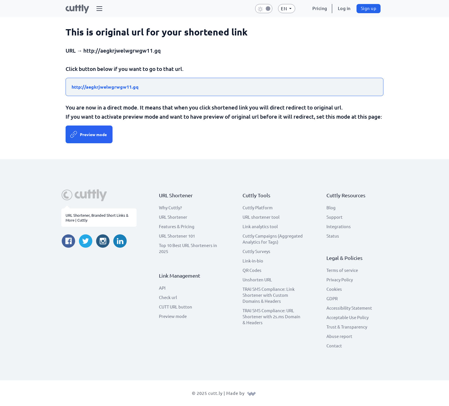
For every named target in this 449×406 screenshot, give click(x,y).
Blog (331, 207)
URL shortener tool (261, 217)
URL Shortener (173, 217)
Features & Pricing (176, 226)
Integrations (338, 226)
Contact (334, 345)
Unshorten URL (257, 279)
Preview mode (93, 134)
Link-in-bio (253, 260)
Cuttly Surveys (256, 251)
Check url (168, 297)
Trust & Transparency (346, 326)
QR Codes (252, 270)
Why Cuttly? (170, 207)
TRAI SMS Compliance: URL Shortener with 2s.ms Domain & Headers (271, 316)
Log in (344, 8)
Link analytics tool (260, 226)
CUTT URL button (175, 306)
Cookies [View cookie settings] (334, 289)
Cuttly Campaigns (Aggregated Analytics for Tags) (273, 238)
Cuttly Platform (258, 207)
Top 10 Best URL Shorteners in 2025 (188, 248)
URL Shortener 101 (177, 235)
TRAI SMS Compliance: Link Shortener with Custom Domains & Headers (269, 295)
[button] (99, 8)
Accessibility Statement (349, 308)
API (162, 287)
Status (332, 235)
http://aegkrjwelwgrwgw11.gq (105, 87)
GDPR (332, 298)
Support (334, 217)
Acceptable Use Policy (347, 317)
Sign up (369, 8)
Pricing (319, 8)
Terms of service (342, 270)
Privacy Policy (339, 279)
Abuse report (339, 336)
